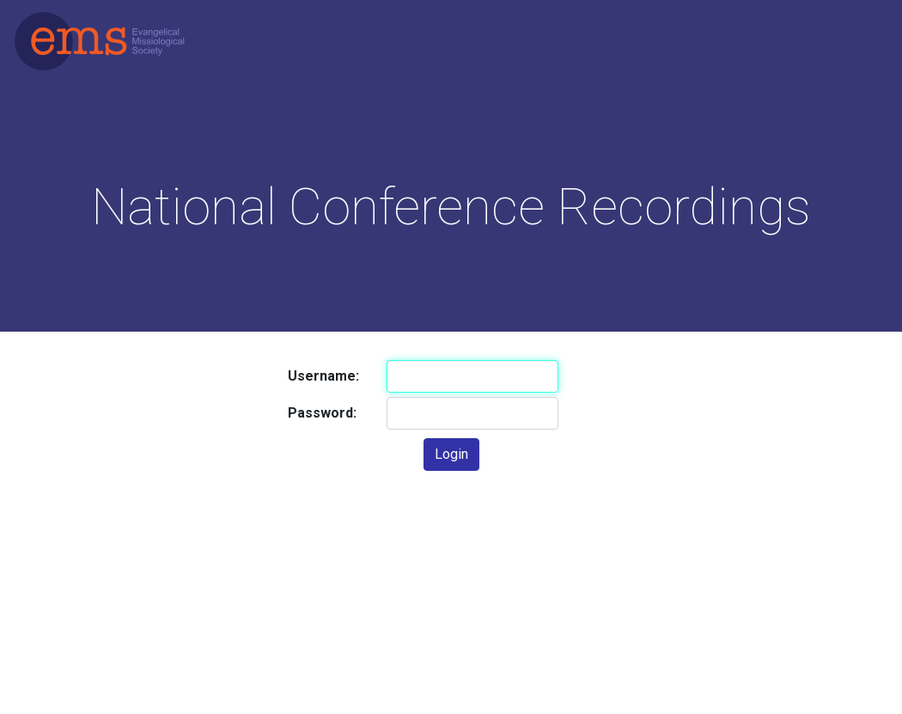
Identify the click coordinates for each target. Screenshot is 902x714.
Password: (322, 413)
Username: (323, 376)
